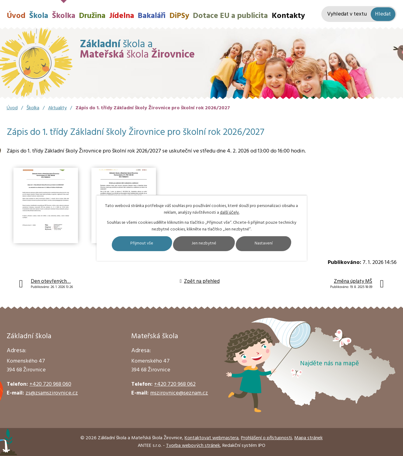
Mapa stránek (308, 438)
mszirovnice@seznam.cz (179, 393)
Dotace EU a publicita (230, 16)
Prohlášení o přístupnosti (266, 438)
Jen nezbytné (204, 243)
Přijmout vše (141, 243)
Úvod (16, 16)
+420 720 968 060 (50, 384)
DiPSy (179, 16)
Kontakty (288, 16)
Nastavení (265, 243)
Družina (92, 16)
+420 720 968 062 (175, 384)
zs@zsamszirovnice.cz (52, 393)
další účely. (229, 212)
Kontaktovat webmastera (212, 438)
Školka (63, 16)
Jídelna (121, 16)
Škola (38, 16)
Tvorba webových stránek (193, 446)
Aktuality (57, 108)
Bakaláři (151, 16)
